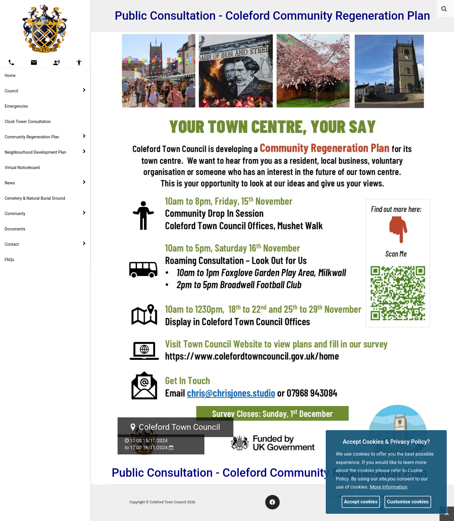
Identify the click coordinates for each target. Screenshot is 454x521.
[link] (444, 9)
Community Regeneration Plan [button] (45, 136)
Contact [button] (45, 244)
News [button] (45, 182)
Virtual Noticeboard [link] (22, 167)
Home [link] (10, 75)
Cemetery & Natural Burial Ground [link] (35, 198)
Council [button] (45, 90)
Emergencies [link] (16, 106)
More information (388, 487)
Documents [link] (15, 229)
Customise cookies (408, 502)
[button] (444, 9)
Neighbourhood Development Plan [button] (45, 152)
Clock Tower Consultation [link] (28, 121)
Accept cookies (361, 502)
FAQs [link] (9, 259)
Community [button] (45, 213)
